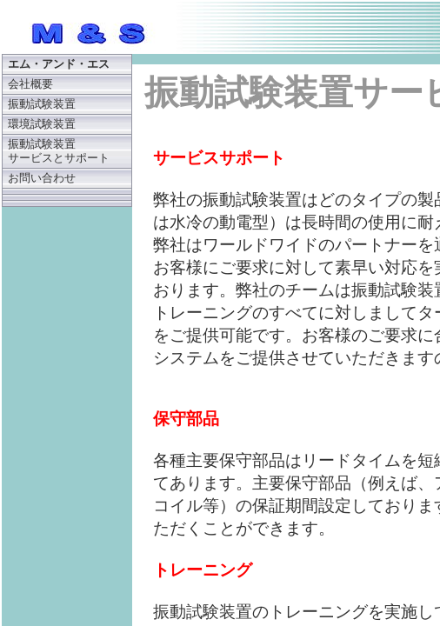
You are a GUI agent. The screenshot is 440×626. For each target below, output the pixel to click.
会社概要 (30, 84)
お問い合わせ (42, 178)
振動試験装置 (42, 104)
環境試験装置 (42, 124)
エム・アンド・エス (59, 64)
